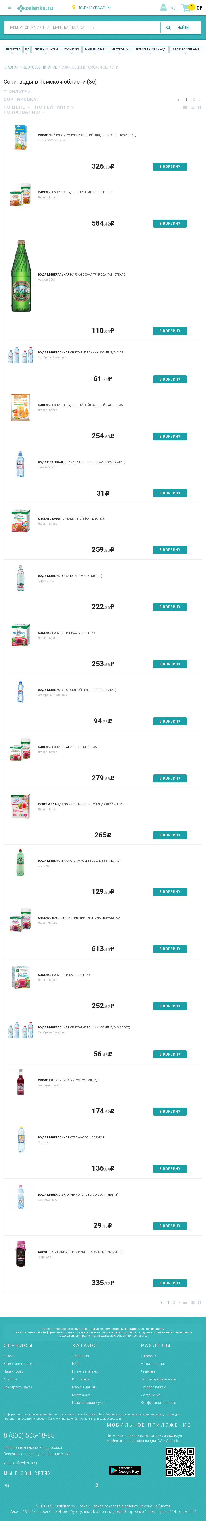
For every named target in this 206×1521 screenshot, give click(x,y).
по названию (24, 112)
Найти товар (14, 1371)
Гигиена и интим (85, 1371)
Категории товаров (19, 1363)
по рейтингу (55, 107)
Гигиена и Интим (46, 49)
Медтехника (120, 49)
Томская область (92, 8)
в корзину (170, 166)
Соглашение (150, 1395)
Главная (11, 67)
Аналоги (10, 1379)
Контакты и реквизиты (158, 1379)
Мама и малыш (95, 49)
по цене (17, 107)
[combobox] (80, 27)
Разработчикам (153, 1387)
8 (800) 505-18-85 (29, 1435)
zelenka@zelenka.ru (20, 1463)
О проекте (148, 1356)
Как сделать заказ (18, 1387)
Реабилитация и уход (150, 49)
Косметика (71, 49)
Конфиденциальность (158, 1403)
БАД (27, 49)
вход (172, 8)
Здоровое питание (186, 49)
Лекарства (13, 49)
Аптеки (9, 1356)
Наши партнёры (153, 1363)
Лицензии (148, 1371)
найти (182, 27)
